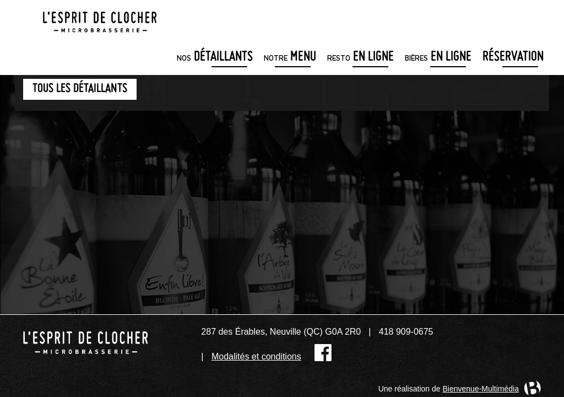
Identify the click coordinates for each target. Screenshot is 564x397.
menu (290, 57)
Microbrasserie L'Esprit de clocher (100, 18)
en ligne (360, 57)
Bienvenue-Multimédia (480, 388)
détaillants (215, 57)
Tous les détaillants (79, 89)
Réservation (513, 57)
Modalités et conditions (256, 356)
